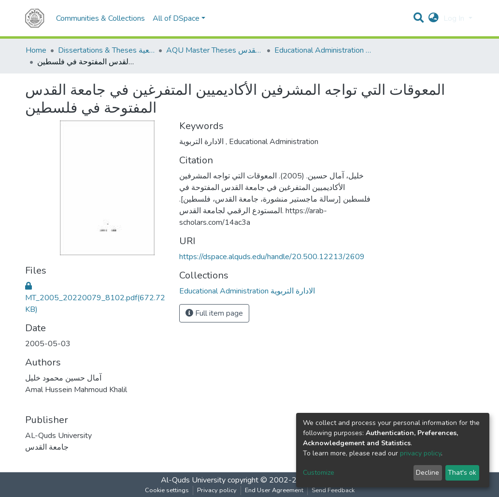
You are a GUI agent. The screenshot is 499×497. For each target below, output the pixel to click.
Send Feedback (333, 490)
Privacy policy (217, 490)
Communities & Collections (100, 18)
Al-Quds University (193, 480)
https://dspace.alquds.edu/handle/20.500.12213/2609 (272, 256)
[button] (433, 18)
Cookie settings (167, 490)
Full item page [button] (214, 313)
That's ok (462, 472)
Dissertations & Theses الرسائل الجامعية (106, 50)
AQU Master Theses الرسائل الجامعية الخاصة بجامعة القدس (214, 50)
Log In (454, 18)
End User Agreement (274, 490)
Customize (318, 472)
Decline (427, 472)
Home (36, 50)
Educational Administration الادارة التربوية (322, 50)
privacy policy (420, 453)
